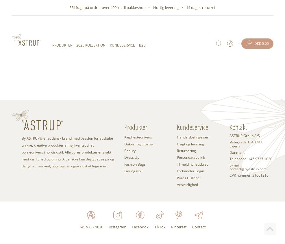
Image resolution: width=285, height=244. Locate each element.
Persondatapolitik (191, 157)
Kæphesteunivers (138, 137)
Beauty (130, 150)
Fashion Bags (135, 164)
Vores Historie (188, 177)
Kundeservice (122, 45)
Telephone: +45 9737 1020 (251, 159)
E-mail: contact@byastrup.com (248, 167)
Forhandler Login (190, 171)
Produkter (62, 45)
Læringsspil (133, 171)
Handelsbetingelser (192, 137)
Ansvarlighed (187, 184)
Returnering (186, 150)
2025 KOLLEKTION (91, 45)
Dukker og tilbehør (139, 144)
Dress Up (131, 157)
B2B (142, 45)
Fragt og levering (190, 144)
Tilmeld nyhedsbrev (192, 164)
